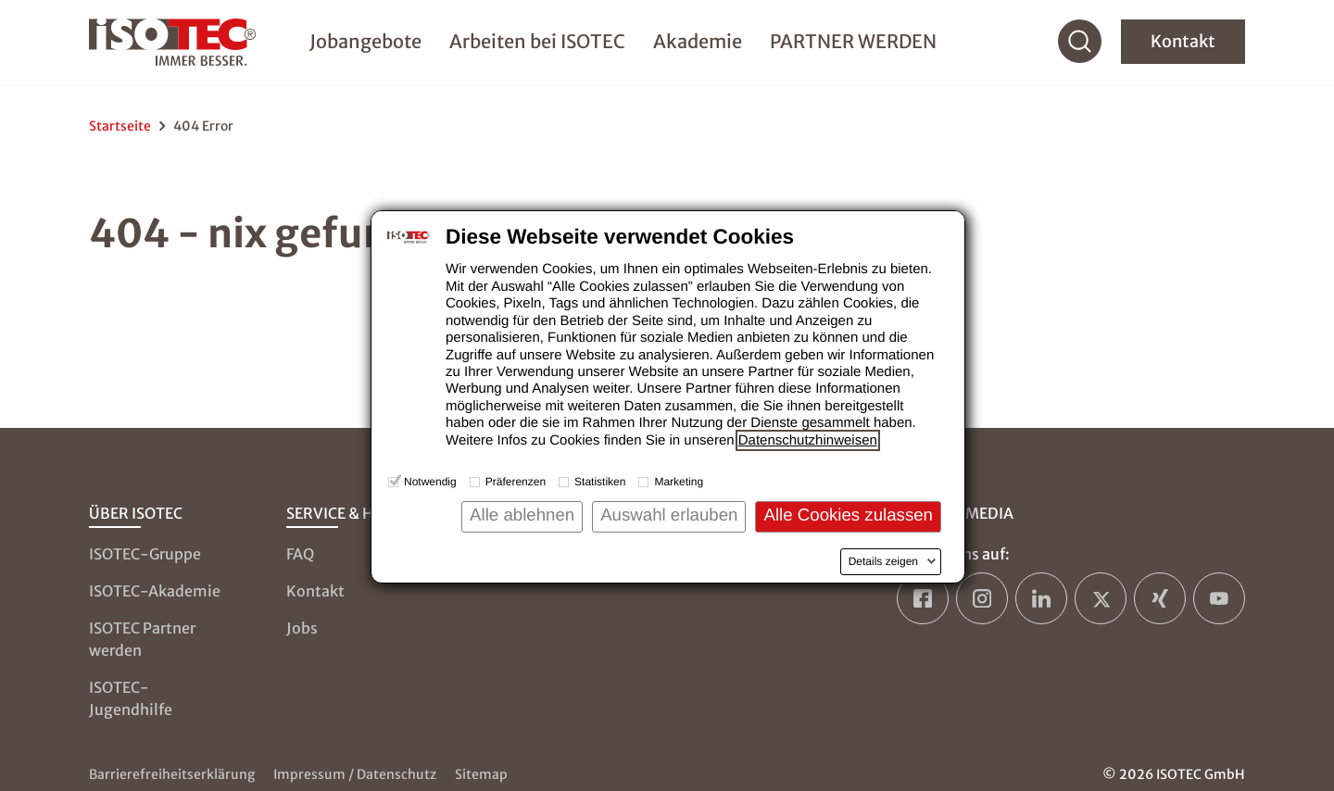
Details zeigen (883, 561)
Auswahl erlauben (668, 514)
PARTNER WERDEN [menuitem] (853, 43)
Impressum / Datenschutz (354, 774)
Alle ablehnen (522, 514)
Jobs (302, 628)
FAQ (300, 554)
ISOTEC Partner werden (142, 639)
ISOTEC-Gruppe (145, 554)
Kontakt (1183, 44)
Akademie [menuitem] (697, 43)
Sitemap (481, 774)
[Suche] (1080, 44)
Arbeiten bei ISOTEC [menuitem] (537, 43)
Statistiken (599, 481)
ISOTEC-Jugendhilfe (130, 698)
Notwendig (430, 481)
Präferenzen (515, 481)
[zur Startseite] (180, 44)
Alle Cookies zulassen (848, 514)
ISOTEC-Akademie (154, 591)
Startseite (120, 126)
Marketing (678, 481)
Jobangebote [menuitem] (365, 43)
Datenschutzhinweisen (807, 440)
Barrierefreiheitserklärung (172, 774)
